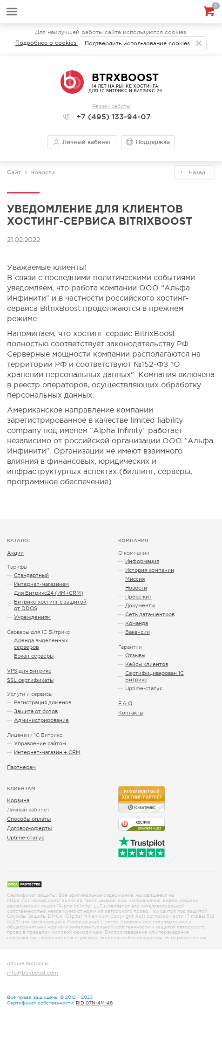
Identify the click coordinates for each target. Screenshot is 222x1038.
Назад (196, 172)
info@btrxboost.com (32, 973)
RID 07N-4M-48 (94, 1002)
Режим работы (111, 106)
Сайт (14, 172)
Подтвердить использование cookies (137, 43)
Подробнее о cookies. (46, 43)
